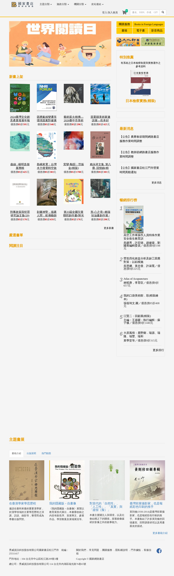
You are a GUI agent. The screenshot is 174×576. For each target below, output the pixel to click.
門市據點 (136, 550)
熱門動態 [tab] (46, 453)
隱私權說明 (121, 550)
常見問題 (94, 550)
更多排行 (158, 350)
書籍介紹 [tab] (16, 453)
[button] (16, 45)
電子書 (140, 30)
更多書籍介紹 (160, 533)
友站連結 (97, 4)
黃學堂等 (129, 340)
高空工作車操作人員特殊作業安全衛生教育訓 (142, 237)
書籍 (124, 30)
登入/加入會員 (110, 12)
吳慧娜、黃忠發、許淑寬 (139, 266)
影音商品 (157, 30)
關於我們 (81, 550)
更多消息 (157, 182)
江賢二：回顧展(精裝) (137, 316)
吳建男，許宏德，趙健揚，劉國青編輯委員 (142, 244)
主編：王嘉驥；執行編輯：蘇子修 (142, 321)
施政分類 (63, 4)
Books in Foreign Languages (148, 24)
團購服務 (124, 24)
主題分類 (46, 4)
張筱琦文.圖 (131, 303)
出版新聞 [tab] (31, 453)
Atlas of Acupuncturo (136, 278)
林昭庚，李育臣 (133, 282)
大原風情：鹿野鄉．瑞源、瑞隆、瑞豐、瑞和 (142, 334)
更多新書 (109, 228)
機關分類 (80, 4)
